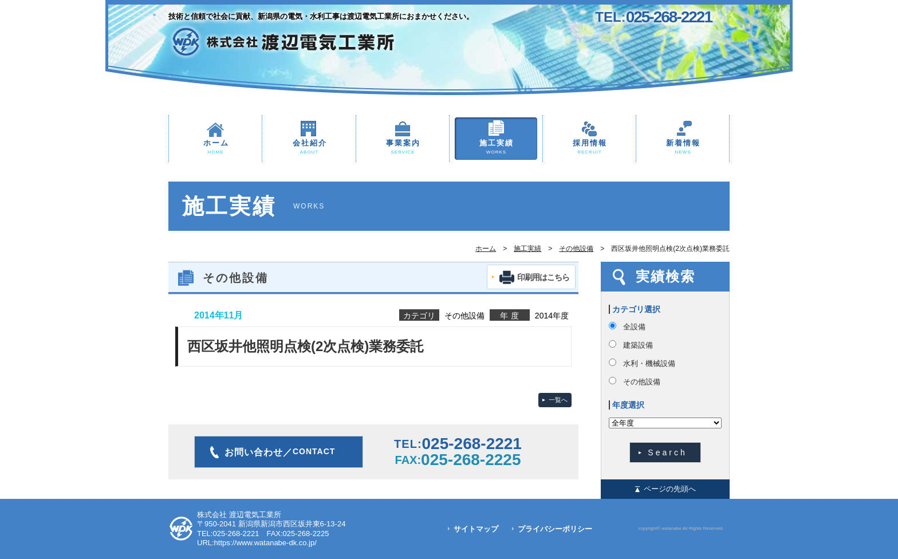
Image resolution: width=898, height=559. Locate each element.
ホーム (215, 147)
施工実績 (496, 147)
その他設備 (576, 249)
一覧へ (558, 399)
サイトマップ (476, 529)
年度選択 (628, 405)
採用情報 (589, 147)
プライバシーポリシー (555, 529)
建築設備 (638, 345)
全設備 (634, 326)
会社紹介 (309, 147)
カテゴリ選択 (636, 309)
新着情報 (682, 147)
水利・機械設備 (649, 363)
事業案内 (402, 147)
